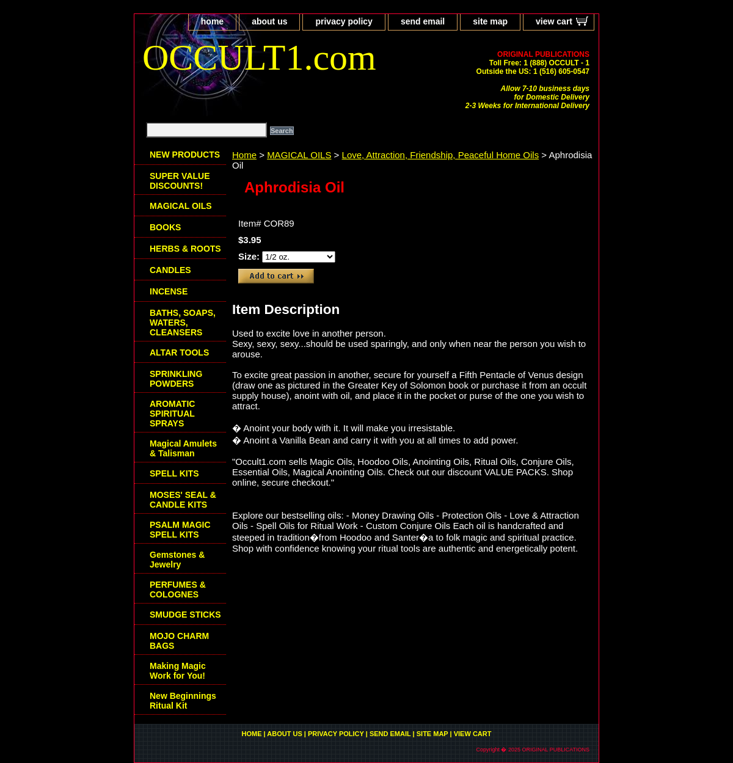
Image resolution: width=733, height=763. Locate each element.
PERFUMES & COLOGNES (178, 589)
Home (244, 155)
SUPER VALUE (180, 181)
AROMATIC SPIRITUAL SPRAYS (172, 413)
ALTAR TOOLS (179, 352)
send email (423, 21)
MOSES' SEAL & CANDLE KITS (183, 499)
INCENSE (169, 291)
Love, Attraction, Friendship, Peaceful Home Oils (440, 155)
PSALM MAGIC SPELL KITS (180, 529)
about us (269, 21)
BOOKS (165, 227)
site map (490, 21)
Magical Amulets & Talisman (183, 448)
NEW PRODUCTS (185, 154)
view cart (554, 21)
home (212, 21)
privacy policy (343, 21)
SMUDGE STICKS (185, 614)
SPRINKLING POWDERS (176, 379)
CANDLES (170, 270)
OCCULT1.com (259, 57)
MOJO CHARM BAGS (179, 641)
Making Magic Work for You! (178, 671)
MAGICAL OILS (299, 155)
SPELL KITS (174, 473)
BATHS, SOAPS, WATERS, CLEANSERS (183, 322)
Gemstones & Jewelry (177, 559)
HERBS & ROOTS (185, 249)
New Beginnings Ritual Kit (183, 700)
